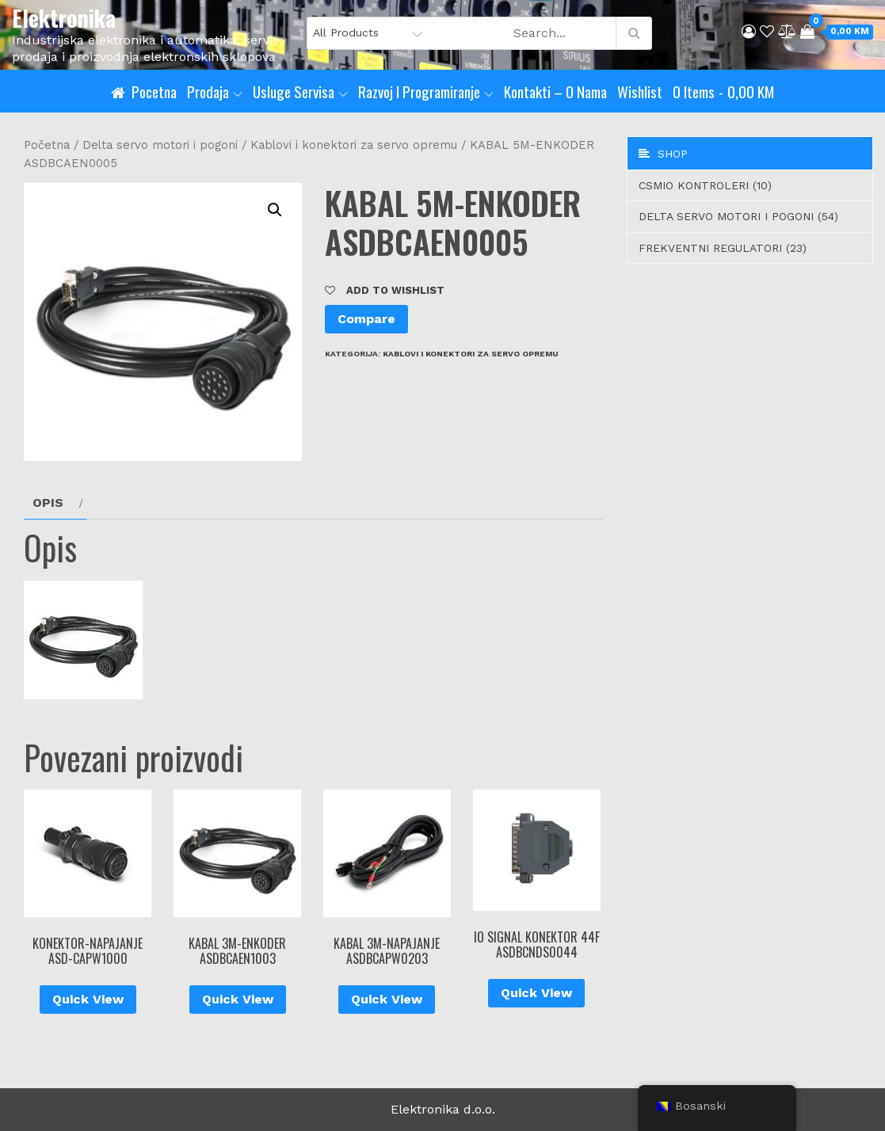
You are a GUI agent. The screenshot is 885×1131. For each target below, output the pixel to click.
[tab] (55, 503)
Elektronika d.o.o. (443, 1109)
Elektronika (64, 18)
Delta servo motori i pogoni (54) (738, 216)
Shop (663, 153)
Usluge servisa (300, 91)
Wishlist (639, 91)
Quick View (88, 999)
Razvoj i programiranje (426, 91)
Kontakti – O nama (555, 91)
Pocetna (154, 91)
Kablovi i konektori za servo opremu (353, 145)
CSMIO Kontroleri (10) (705, 185)
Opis (47, 502)
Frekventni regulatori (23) (723, 248)
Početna (47, 145)
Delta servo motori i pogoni (160, 145)
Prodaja (214, 91)
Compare (366, 318)
